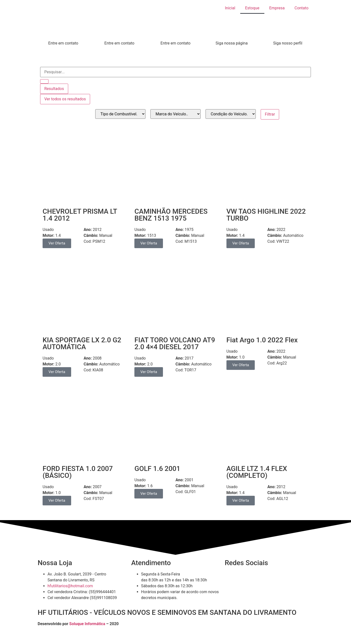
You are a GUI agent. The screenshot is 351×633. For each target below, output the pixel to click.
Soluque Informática (87, 623)
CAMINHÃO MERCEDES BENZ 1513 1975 (170, 214)
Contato (301, 8)
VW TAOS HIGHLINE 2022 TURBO (266, 214)
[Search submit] (44, 81)
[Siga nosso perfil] (288, 34)
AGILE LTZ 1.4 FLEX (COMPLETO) (256, 472)
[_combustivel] (120, 114)
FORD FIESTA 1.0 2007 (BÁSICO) (78, 472)
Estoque (252, 8)
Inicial (230, 8)
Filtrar (270, 114)
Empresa (277, 8)
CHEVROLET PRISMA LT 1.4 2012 (80, 214)
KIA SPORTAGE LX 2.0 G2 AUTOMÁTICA (82, 343)
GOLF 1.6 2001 (157, 469)
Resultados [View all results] (54, 88)
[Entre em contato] (63, 34)
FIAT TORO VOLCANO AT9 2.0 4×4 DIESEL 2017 (174, 343)
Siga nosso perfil (287, 43)
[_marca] (175, 114)
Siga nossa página (232, 43)
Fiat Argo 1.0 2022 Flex (262, 340)
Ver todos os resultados (65, 99)
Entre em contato (63, 43)
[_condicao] (231, 114)
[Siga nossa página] (231, 34)
